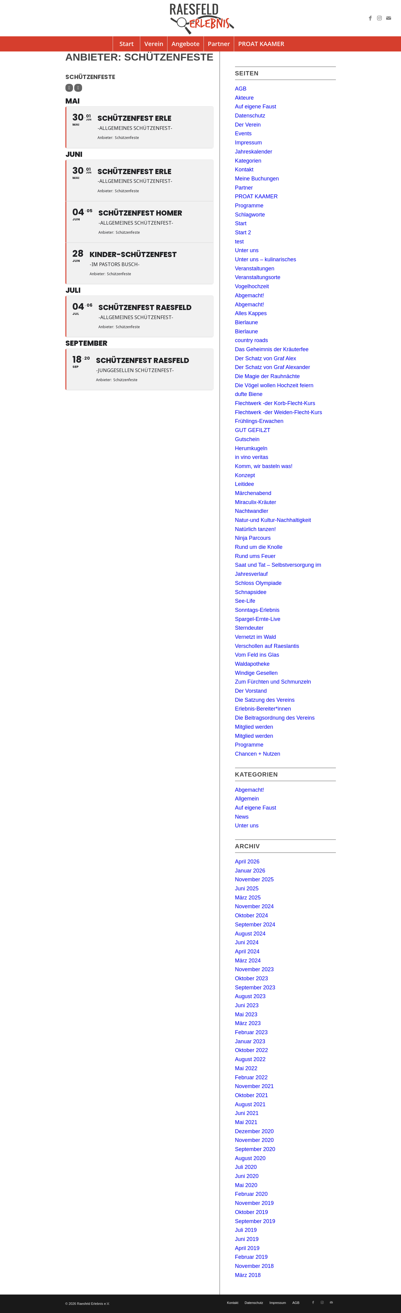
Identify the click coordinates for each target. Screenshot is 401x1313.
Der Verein (248, 125)
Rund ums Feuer (255, 556)
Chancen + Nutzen (257, 754)
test (239, 242)
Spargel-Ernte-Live (257, 619)
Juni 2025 (247, 889)
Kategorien (248, 161)
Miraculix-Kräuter (255, 502)
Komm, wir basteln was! (264, 466)
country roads (251, 340)
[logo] (200, 18)
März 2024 (248, 961)
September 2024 (255, 925)
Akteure (244, 98)
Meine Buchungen (257, 179)
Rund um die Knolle (259, 547)
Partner (244, 188)
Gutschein (247, 439)
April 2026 (247, 862)
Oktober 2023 (251, 978)
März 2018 (248, 1275)
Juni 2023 (247, 1005)
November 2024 (254, 906)
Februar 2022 (251, 1077)
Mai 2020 (246, 1185)
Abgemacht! (249, 295)
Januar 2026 (250, 871)
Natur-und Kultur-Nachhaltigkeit (273, 520)
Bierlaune (246, 322)
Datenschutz (250, 116)
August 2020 (250, 1158)
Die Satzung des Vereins (265, 700)
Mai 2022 (246, 1068)
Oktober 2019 (251, 1212)
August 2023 (250, 996)
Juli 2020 (246, 1167)
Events (243, 133)
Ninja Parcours (253, 538)
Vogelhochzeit (252, 286)
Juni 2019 (247, 1239)
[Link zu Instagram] (379, 18)
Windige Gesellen (256, 673)
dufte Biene (249, 394)
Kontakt (244, 170)
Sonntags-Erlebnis (257, 610)
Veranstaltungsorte (257, 277)
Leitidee (244, 484)
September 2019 (255, 1221)
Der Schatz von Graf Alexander (272, 367)
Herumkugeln (251, 448)
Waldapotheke (252, 664)
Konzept (245, 475)
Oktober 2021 (251, 1095)
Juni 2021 (247, 1113)
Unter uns (247, 250)
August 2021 (250, 1104)
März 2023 (248, 1023)
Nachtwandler (251, 511)
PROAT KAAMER (256, 196)
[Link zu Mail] (388, 18)
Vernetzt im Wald (255, 637)
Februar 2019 (251, 1257)
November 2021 (254, 1086)
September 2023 (255, 988)
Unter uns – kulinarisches (265, 259)
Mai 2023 (246, 1014)
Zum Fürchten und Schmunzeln (273, 682)
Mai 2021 (246, 1122)
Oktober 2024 (251, 915)
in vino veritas (251, 457)
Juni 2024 (247, 942)
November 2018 (254, 1266)
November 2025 (254, 879)
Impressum (248, 143)
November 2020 (254, 1140)
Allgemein (247, 799)
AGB (241, 89)
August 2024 (250, 934)
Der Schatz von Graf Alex (265, 358)
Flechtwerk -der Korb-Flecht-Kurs (275, 403)
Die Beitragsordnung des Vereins (275, 718)
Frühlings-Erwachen (259, 421)
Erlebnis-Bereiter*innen (263, 709)
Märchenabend (253, 493)
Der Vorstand (251, 691)
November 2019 (254, 1203)
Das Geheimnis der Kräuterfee (272, 349)
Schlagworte (250, 215)
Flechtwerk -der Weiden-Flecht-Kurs (278, 412)
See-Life (245, 601)
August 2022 (250, 1059)
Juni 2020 (247, 1176)
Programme (249, 206)
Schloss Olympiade (258, 583)
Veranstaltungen (254, 269)
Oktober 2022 (251, 1050)
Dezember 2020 (254, 1131)
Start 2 (243, 232)
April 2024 (247, 951)
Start (241, 223)
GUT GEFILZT (252, 430)
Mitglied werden (254, 727)
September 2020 (255, 1149)
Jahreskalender (253, 152)
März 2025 (248, 898)
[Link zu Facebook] (370, 18)
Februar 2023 (251, 1032)
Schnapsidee (251, 592)
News (242, 817)
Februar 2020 (251, 1194)
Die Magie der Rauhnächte (267, 376)
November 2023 (254, 969)
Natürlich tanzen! (255, 529)
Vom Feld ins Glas (257, 655)
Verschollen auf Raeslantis (267, 646)
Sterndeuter (249, 628)
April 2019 (247, 1248)
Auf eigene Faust (255, 107)
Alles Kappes (251, 313)
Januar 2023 (250, 1041)
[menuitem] (126, 43)
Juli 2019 (246, 1230)
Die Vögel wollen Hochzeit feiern (274, 385)
